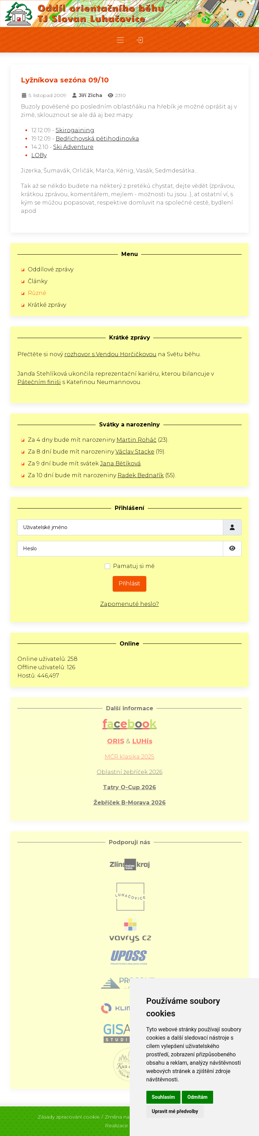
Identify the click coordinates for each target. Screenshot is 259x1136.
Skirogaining (75, 130)
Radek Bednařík (141, 475)
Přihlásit (129, 583)
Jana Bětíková (120, 463)
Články (37, 281)
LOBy (39, 155)
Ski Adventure (73, 147)
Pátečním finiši (39, 382)
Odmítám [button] (197, 1097)
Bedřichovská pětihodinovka (97, 138)
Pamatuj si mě (134, 566)
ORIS (115, 741)
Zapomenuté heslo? (129, 604)
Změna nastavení (125, 1114)
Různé (37, 293)
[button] (120, 40)
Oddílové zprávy (50, 269)
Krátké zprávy (47, 305)
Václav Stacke (134, 451)
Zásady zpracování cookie (69, 1114)
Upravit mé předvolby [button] (175, 1111)
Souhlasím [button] (163, 1097)
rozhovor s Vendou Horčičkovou (110, 354)
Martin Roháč (136, 440)
